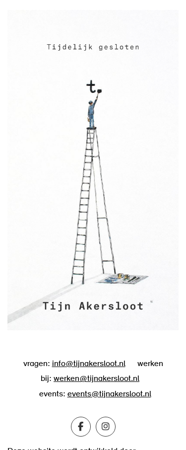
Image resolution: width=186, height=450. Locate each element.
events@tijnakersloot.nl (109, 394)
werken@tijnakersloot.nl (96, 379)
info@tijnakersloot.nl (88, 364)
